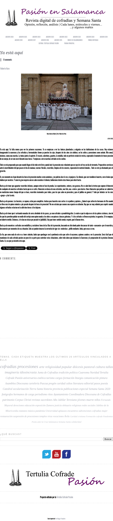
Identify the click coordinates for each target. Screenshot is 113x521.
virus (50, 416)
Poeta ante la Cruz (40, 422)
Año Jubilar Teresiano (65, 399)
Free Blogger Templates (60, 518)
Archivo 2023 (50, 37)
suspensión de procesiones (26, 416)
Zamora (50, 405)
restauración (6, 416)
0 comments (7, 59)
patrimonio (8, 399)
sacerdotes (46, 399)
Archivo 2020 (90, 37)
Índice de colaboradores (75, 40)
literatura (78, 383)
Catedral (7, 388)
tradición (64, 372)
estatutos (23, 410)
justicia (58, 405)
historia (48, 388)
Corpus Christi (23, 399)
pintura (103, 377)
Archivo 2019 (104, 37)
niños (97, 399)
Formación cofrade (94, 416)
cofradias (96, 410)
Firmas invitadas (93, 40)
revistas (36, 399)
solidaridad (76, 422)
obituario (66, 405)
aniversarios (30, 377)
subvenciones (85, 410)
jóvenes (82, 399)
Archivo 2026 (9, 37)
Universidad (52, 410)
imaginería (12, 372)
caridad (61, 383)
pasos (97, 383)
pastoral (89, 367)
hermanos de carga (24, 394)
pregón (52, 383)
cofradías (8, 366)
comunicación (91, 377)
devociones (18, 405)
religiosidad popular (58, 367)
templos (43, 416)
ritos (50, 394)
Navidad (94, 372)
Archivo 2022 (63, 37)
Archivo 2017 (32, 40)
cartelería (34, 383)
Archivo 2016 (45, 40)
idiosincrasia (28, 372)
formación (68, 377)
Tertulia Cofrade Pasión (65, 496)
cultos (69, 383)
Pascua (44, 383)
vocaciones (58, 416)
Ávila (67, 416)
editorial (88, 383)
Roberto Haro (4, 68)
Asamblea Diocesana (16, 383)
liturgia (79, 377)
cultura (100, 367)
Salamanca (53, 422)
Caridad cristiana (77, 416)
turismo (50, 377)
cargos (58, 377)
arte (42, 367)
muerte (90, 399)
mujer (105, 410)
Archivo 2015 (58, 40)
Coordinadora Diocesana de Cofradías (90, 394)
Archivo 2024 (37, 37)
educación (30, 405)
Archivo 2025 (23, 37)
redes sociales (89, 405)
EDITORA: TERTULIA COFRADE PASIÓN (49, 43)
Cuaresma (83, 372)
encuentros (72, 410)
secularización (21, 388)
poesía (104, 383)
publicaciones (71, 388)
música (31, 410)
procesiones (27, 366)
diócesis (78, 367)
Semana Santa (65, 422)
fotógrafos (7, 394)
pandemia (40, 410)
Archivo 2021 (77, 37)
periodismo (41, 394)
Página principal (69, 43)
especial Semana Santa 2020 (94, 388)
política (73, 372)
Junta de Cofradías (47, 372)
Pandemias (108, 416)
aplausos (62, 410)
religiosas (76, 405)
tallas (109, 367)
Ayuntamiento (60, 394)
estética (41, 377)
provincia (58, 388)
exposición (40, 405)
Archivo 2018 (18, 40)
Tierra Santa (36, 388)
